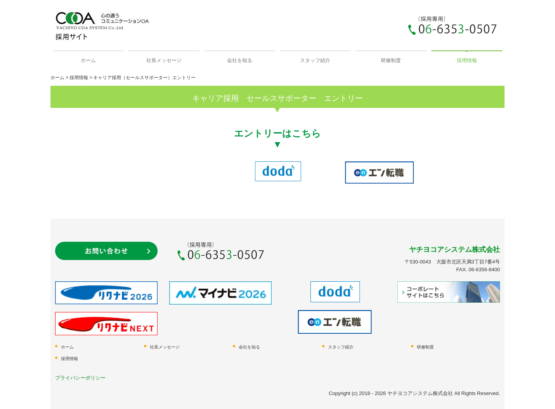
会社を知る (239, 60)
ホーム (88, 60)
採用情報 (467, 60)
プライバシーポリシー (80, 378)
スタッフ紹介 (315, 60)
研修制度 (391, 60)
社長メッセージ (164, 60)
